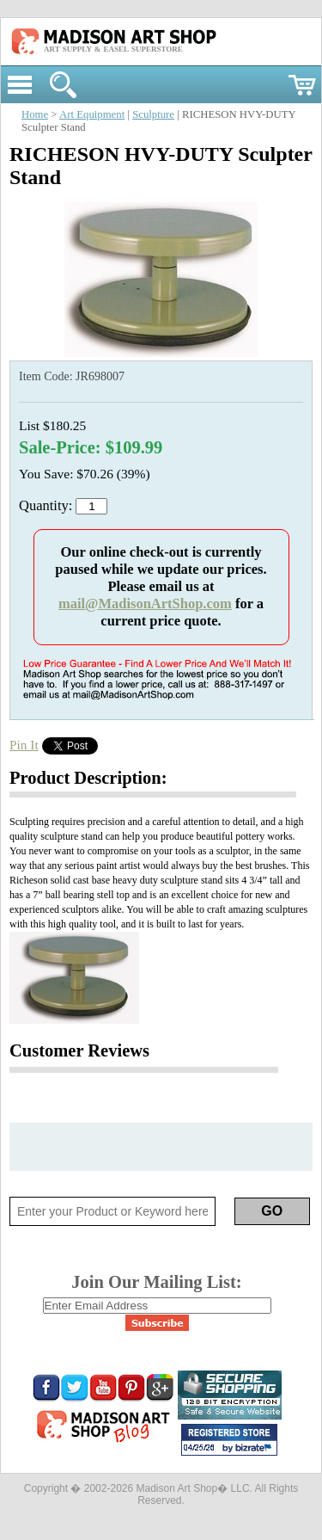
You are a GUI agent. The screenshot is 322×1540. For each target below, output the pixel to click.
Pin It (24, 744)
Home (34, 114)
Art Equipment (92, 114)
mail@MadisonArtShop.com (145, 603)
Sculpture (153, 114)
